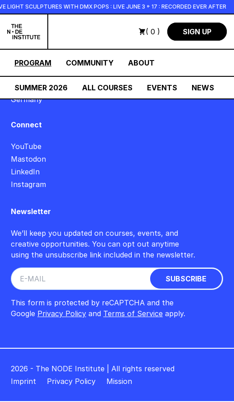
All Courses (107, 87)
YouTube (26, 146)
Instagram (28, 184)
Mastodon (28, 159)
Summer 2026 (41, 87)
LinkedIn (25, 171)
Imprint (23, 381)
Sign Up (197, 31)
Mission (119, 381)
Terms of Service (133, 313)
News (203, 87)
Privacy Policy (61, 313)
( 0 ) (149, 31)
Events (162, 87)
